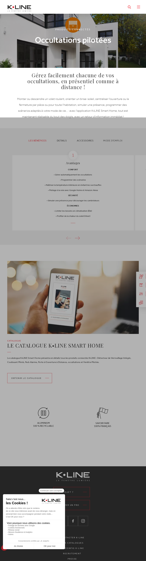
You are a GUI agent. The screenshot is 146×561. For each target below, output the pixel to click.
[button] (77, 243)
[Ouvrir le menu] (138, 6)
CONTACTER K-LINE (72, 537)
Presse (72, 559)
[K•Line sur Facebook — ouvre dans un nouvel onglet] (73, 521)
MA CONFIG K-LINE (72, 548)
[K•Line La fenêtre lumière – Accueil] (19, 7)
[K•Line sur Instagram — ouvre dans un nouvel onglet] (83, 521)
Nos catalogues (72, 543)
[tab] (34, 140)
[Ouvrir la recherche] (129, 7)
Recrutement (72, 553)
